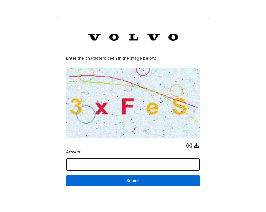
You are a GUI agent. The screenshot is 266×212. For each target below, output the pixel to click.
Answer (73, 151)
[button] (189, 145)
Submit (133, 180)
